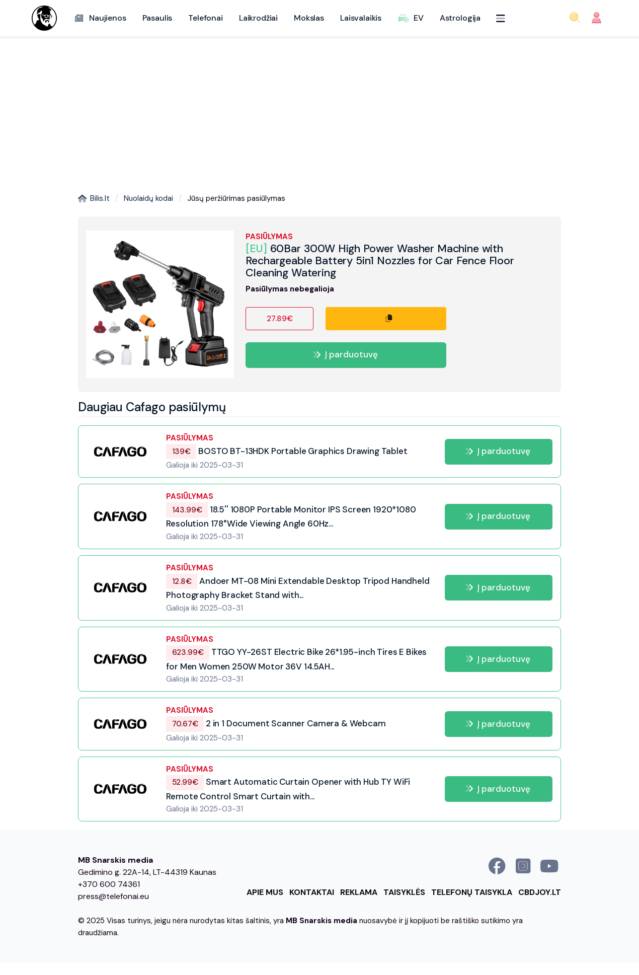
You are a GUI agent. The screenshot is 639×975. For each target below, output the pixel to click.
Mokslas (309, 18)
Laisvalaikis (360, 18)
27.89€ (280, 319)
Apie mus (265, 892)
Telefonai (205, 18)
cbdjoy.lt (539, 892)
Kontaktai (311, 892)
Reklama (358, 892)
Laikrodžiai (258, 18)
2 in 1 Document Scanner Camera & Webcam (275, 723)
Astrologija (460, 18)
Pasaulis (157, 18)
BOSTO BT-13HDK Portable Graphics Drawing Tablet (286, 451)
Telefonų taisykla (471, 892)
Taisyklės (404, 892)
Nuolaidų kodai (148, 198)
